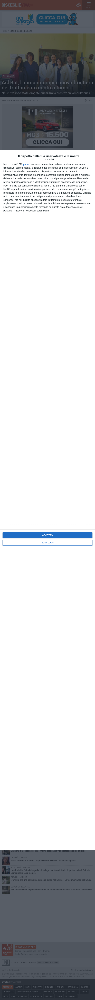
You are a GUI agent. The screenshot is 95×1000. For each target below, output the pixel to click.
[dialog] (47, 500)
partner (27, 164)
